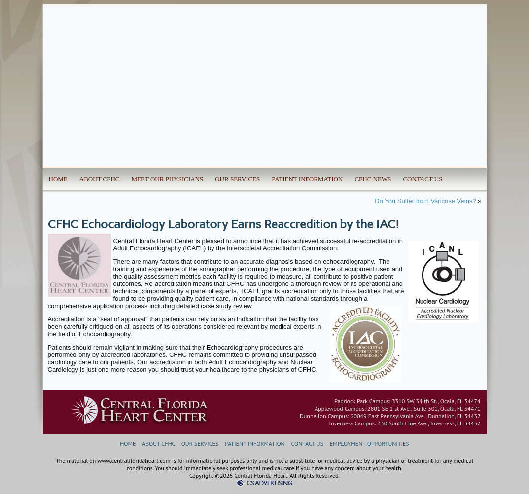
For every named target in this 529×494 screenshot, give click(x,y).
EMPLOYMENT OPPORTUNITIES (369, 443)
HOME (58, 179)
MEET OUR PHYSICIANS (168, 179)
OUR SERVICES (237, 179)
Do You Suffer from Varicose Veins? (425, 201)
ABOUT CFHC (99, 179)
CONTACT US (422, 179)
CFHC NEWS (372, 179)
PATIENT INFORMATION (307, 179)
